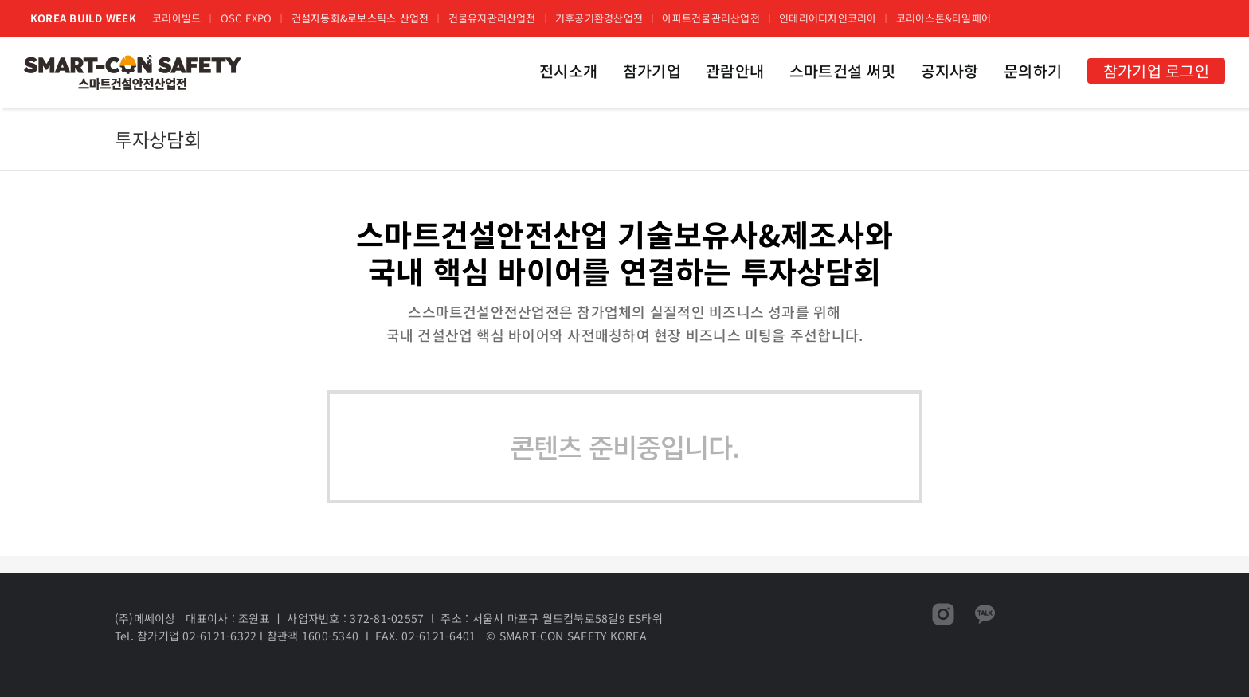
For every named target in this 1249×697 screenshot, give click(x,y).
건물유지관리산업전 (492, 17)
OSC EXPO (246, 17)
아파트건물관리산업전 (710, 17)
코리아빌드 (176, 17)
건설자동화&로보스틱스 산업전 (360, 17)
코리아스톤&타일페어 (943, 17)
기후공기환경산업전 (599, 17)
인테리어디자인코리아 (827, 17)
